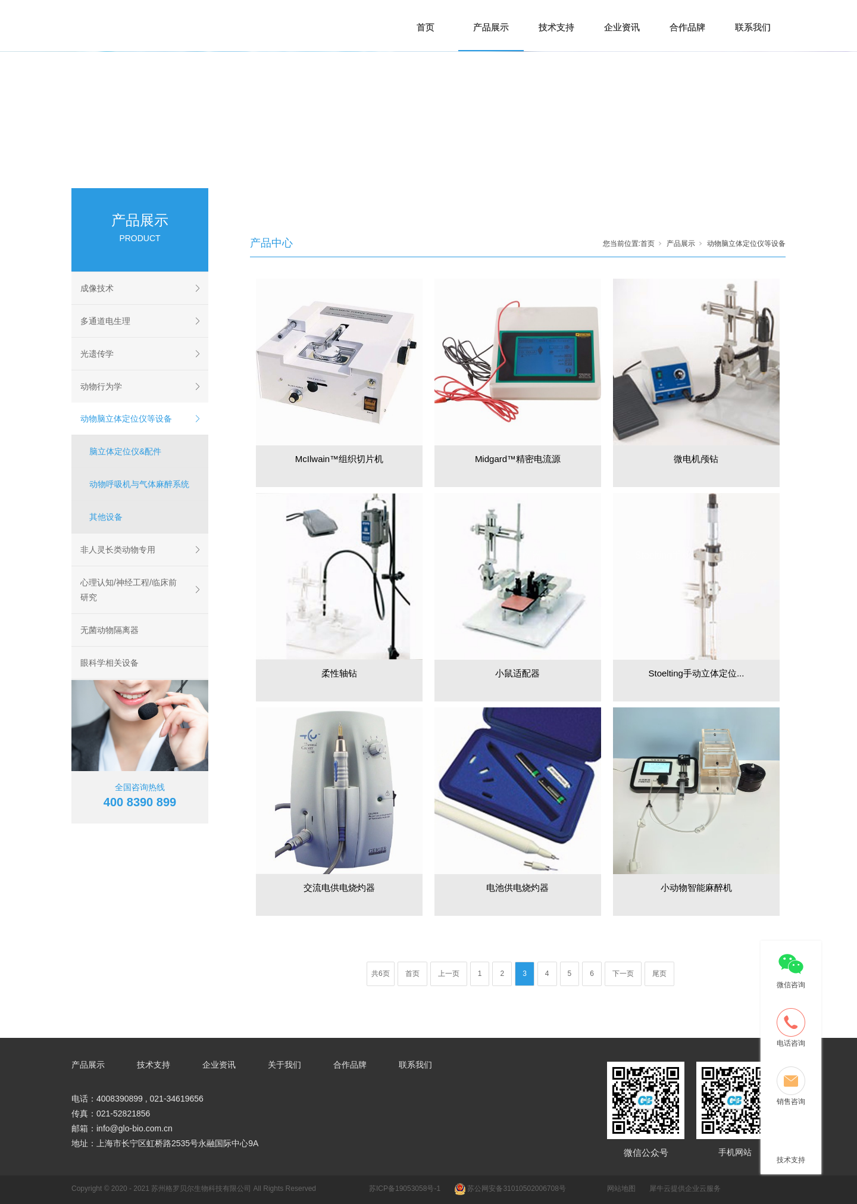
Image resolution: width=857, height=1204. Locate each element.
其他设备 (106, 517)
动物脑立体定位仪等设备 (126, 418)
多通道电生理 (105, 321)
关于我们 (284, 1064)
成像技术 (97, 288)
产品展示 (491, 27)
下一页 (623, 973)
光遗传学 (97, 353)
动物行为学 (101, 386)
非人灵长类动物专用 (117, 549)
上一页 (448, 973)
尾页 (659, 973)
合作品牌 (687, 27)
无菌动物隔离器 (109, 630)
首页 (425, 27)
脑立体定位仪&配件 (125, 451)
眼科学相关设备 (109, 662)
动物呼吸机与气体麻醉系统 (139, 484)
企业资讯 (622, 27)
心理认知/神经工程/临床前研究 (128, 590)
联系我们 (753, 27)
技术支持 (556, 27)
